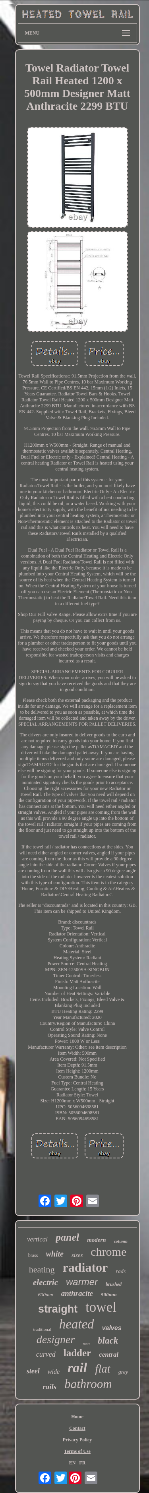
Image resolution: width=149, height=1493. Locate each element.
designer (56, 1339)
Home (77, 1416)
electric (45, 1282)
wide (54, 1371)
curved (46, 1354)
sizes (77, 1255)
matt (86, 1344)
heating (42, 1269)
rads (121, 1271)
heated (76, 1324)
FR (82, 1463)
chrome (108, 1251)
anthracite (77, 1293)
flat (102, 1368)
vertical (37, 1239)
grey (123, 1372)
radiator (85, 1267)
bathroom (88, 1384)
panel (67, 1237)
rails (49, 1387)
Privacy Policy (77, 1440)
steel (33, 1371)
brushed (114, 1284)
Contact (77, 1428)
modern (96, 1240)
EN (72, 1463)
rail (77, 1367)
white (54, 1253)
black (108, 1341)
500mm (109, 1294)
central (108, 1354)
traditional (42, 1329)
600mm (45, 1294)
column (121, 1241)
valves (112, 1328)
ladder (77, 1353)
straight (57, 1309)
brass (33, 1255)
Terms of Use (77, 1451)
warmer (82, 1281)
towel (100, 1307)
